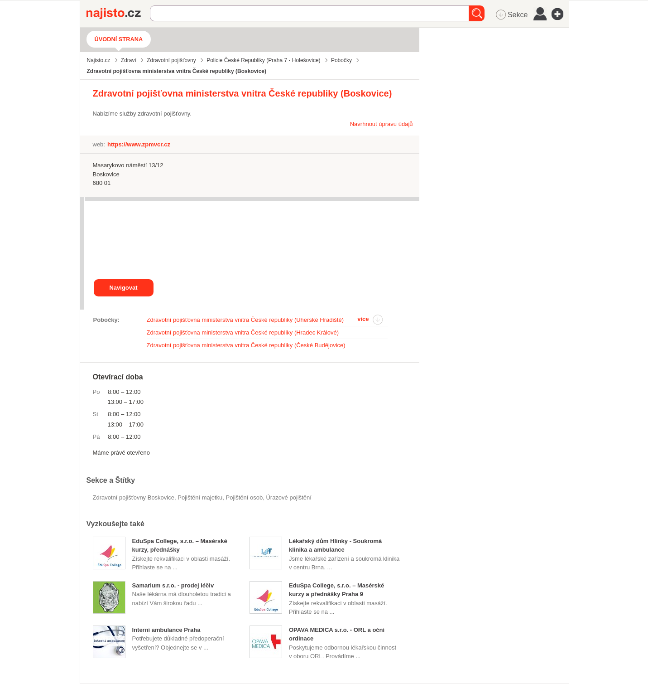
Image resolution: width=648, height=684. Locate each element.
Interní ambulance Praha (166, 629)
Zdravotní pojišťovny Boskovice (133, 497)
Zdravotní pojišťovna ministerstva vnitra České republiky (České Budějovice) (246, 345)
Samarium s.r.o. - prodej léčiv (173, 585)
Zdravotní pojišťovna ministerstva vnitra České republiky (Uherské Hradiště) (245, 319)
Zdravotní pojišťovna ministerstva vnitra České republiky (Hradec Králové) (243, 332)
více (363, 318)
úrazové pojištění (288, 497)
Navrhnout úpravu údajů (381, 124)
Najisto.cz (118, 13)
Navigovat (123, 287)
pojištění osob (244, 497)
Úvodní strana (119, 39)
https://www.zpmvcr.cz (138, 144)
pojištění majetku (200, 497)
